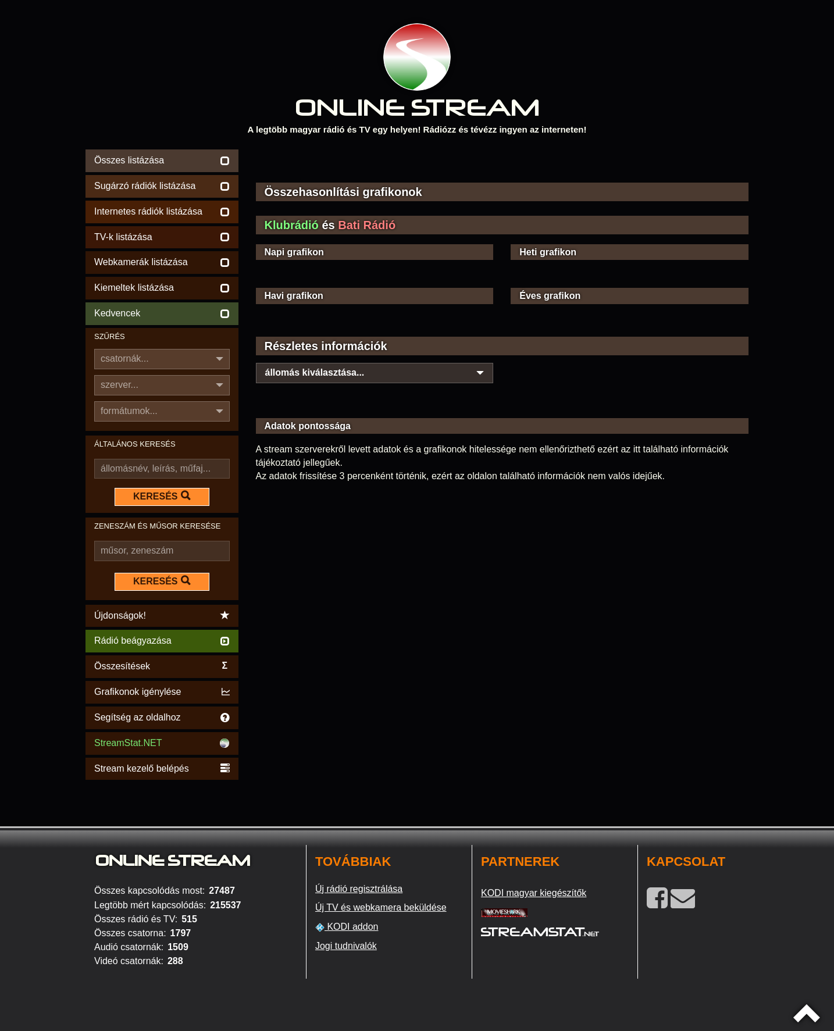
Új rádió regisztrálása (358, 889)
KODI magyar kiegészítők (533, 893)
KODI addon (347, 927)
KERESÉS (161, 496)
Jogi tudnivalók (346, 946)
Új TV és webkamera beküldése (381, 907)
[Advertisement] (502, 164)
